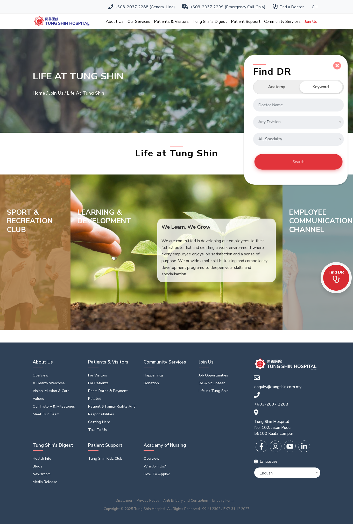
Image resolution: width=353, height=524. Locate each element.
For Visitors (97, 375)
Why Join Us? (155, 466)
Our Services (139, 21)
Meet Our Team (46, 414)
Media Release (45, 481)
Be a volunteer (212, 383)
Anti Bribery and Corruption (185, 501)
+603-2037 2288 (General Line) (142, 7)
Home (39, 93)
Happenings (154, 375)
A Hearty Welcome (49, 383)
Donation (151, 383)
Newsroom (42, 474)
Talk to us (97, 429)
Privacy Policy (148, 501)
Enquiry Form (223, 501)
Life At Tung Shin (214, 390)
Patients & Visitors (171, 21)
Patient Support (245, 21)
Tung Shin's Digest (210, 21)
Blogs (37, 466)
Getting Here (99, 421)
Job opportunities (213, 375)
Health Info (42, 458)
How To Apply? (157, 474)
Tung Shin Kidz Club (105, 458)
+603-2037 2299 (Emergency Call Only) (224, 7)
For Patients (98, 383)
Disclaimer (124, 501)
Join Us (311, 21)
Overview (40, 375)
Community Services (282, 21)
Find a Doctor (288, 7)
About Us (115, 21)
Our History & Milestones (54, 406)
